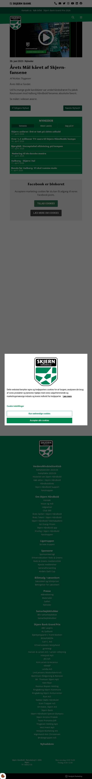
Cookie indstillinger (15, 406)
